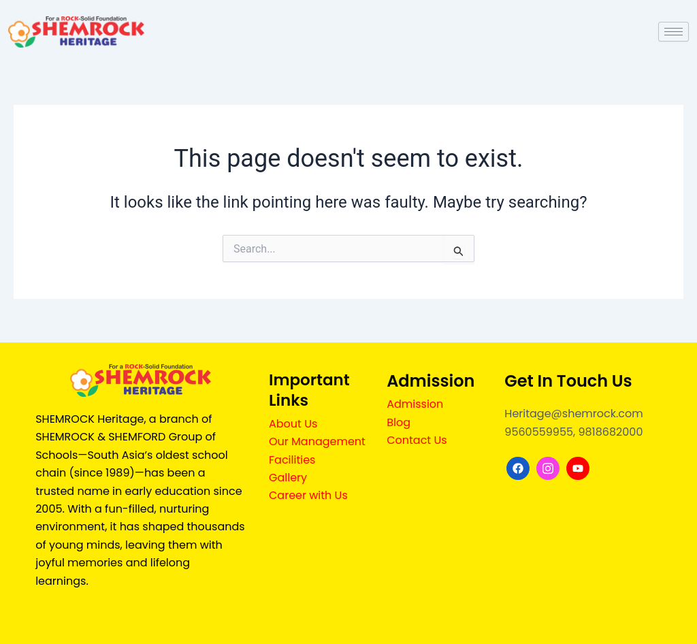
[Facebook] (518, 468)
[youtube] (577, 468)
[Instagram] (548, 468)
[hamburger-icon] (673, 32)
